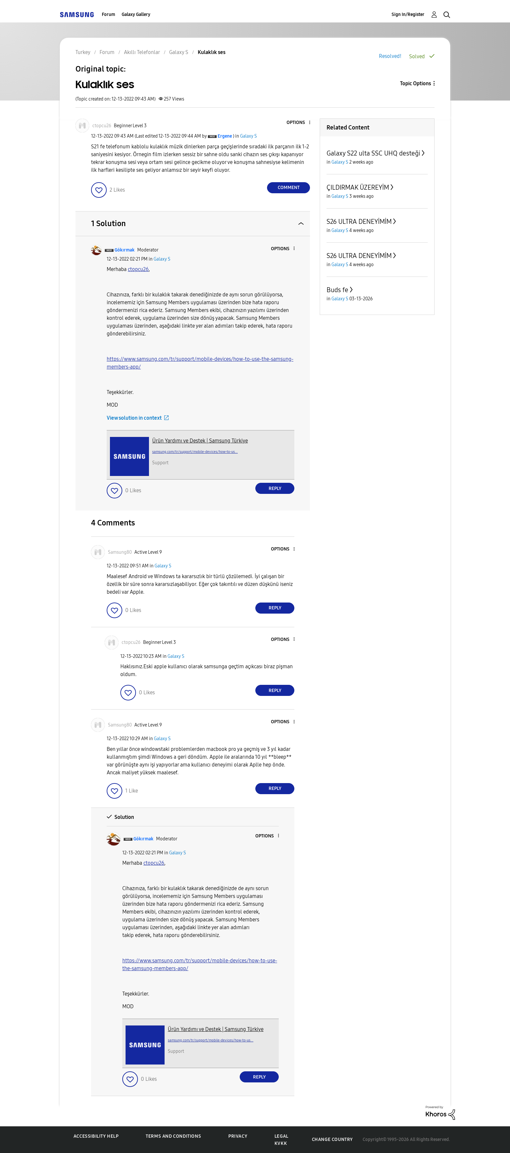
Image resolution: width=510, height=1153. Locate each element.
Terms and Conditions (173, 1136)
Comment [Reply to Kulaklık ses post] (289, 187)
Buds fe (337, 290)
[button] (299, 123)
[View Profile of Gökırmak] (124, 250)
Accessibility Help (96, 1136)
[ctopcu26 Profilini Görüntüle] (138, 269)
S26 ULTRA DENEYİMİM (359, 221)
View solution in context (134, 418)
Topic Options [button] (415, 83)
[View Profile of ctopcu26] (101, 126)
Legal (282, 1136)
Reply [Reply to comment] (275, 488)
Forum (108, 14)
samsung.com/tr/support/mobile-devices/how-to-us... (195, 452)
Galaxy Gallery (136, 14)
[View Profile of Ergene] (225, 136)
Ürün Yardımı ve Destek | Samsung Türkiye (200, 441)
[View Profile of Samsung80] (120, 552)
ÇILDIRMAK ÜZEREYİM (358, 187)
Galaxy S (248, 136)
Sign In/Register (408, 14)
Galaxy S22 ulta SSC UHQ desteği (373, 153)
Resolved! (390, 56)
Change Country (332, 1139)
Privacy (237, 1136)
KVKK (281, 1143)
